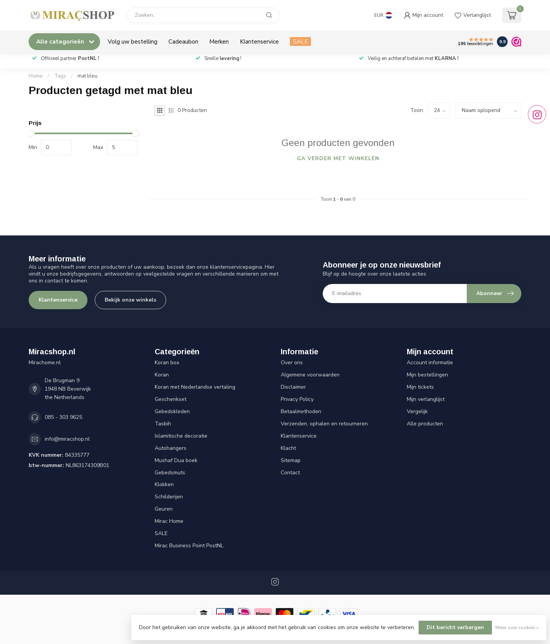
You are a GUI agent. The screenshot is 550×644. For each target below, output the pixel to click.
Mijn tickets (420, 387)
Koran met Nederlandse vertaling (195, 387)
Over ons (292, 362)
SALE (300, 41)
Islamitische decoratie (181, 436)
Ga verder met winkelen (338, 158)
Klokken (164, 484)
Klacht (288, 448)
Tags (60, 76)
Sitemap (291, 460)
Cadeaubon (183, 41)
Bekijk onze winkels (130, 299)
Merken (219, 41)
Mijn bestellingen (427, 374)
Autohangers (170, 448)
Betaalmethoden (301, 411)
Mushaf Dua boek (176, 460)
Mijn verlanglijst (426, 399)
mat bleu (87, 76)
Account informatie (430, 362)
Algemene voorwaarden (310, 374)
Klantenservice (259, 41)
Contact (290, 472)
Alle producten (425, 423)
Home (36, 76)
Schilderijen (169, 496)
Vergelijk (417, 411)
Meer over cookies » (517, 627)
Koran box (167, 362)
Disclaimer (293, 387)
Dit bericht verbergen (455, 627)
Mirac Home (169, 521)
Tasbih (163, 423)
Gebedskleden (172, 411)
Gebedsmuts (170, 472)
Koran (162, 374)
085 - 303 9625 (63, 417)
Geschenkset (170, 399)
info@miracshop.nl (67, 439)
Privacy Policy (297, 399)
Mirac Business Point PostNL (189, 545)
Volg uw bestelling (132, 41)
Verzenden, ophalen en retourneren (324, 423)
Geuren (164, 509)
